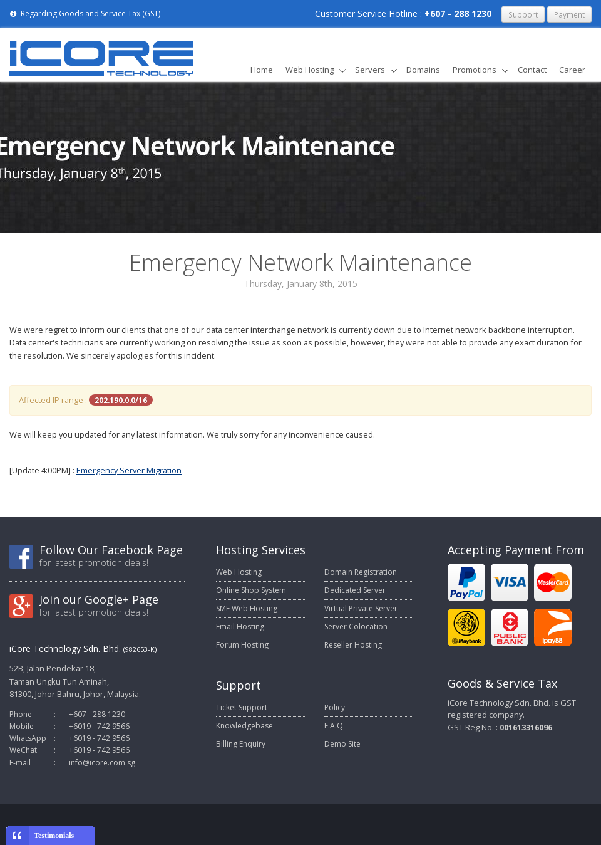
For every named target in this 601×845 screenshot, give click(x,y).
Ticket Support (241, 707)
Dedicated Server (355, 590)
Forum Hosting (242, 644)
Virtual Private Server (361, 608)
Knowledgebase (244, 725)
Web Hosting (309, 69)
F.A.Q (333, 725)
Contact (532, 69)
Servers (370, 69)
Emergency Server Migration (129, 470)
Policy (334, 707)
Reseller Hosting (353, 644)
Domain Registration (360, 572)
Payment (569, 14)
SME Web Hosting (246, 608)
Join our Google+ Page (98, 599)
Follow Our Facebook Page (111, 549)
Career (572, 69)
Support (523, 14)
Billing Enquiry (240, 743)
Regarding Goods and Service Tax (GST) (84, 13)
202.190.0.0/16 (121, 400)
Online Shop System (251, 590)
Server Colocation (356, 626)
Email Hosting (240, 626)
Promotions (474, 69)
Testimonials (54, 835)
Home (261, 69)
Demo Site (342, 743)
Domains (423, 69)
